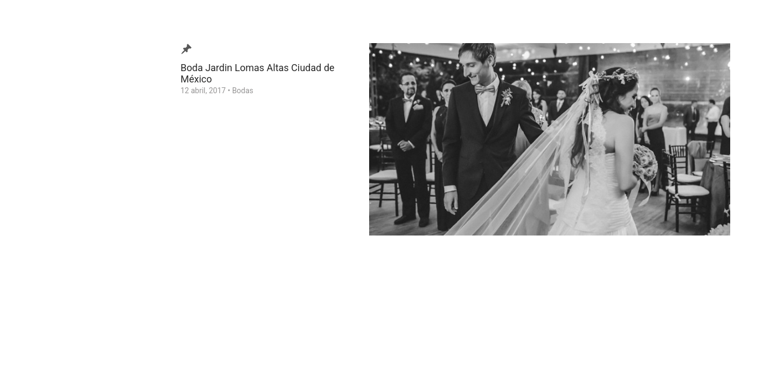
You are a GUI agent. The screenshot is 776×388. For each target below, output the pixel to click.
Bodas (242, 90)
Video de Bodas (50, 161)
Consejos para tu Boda (62, 228)
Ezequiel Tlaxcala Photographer (69, 363)
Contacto (39, 211)
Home (34, 245)
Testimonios (45, 195)
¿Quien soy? (44, 178)
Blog (31, 145)
